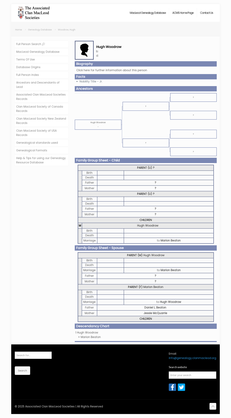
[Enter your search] (192, 375)
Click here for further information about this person (111, 70)
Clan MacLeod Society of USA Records (36, 133)
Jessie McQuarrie (155, 313)
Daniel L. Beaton (155, 307)
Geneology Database (40, 29)
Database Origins (28, 67)
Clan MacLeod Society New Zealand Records (41, 121)
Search (22, 370)
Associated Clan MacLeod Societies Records (41, 97)
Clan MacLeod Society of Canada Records (39, 109)
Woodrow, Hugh (66, 29)
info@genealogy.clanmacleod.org (192, 358)
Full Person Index (27, 75)
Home (18, 29)
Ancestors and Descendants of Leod (38, 85)
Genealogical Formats (31, 150)
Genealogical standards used (37, 143)
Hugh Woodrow (147, 226)
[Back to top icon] (213, 406)
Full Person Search (30, 44)
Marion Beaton (153, 287)
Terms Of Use (25, 59)
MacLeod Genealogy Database (38, 52)
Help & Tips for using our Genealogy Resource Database (41, 160)
